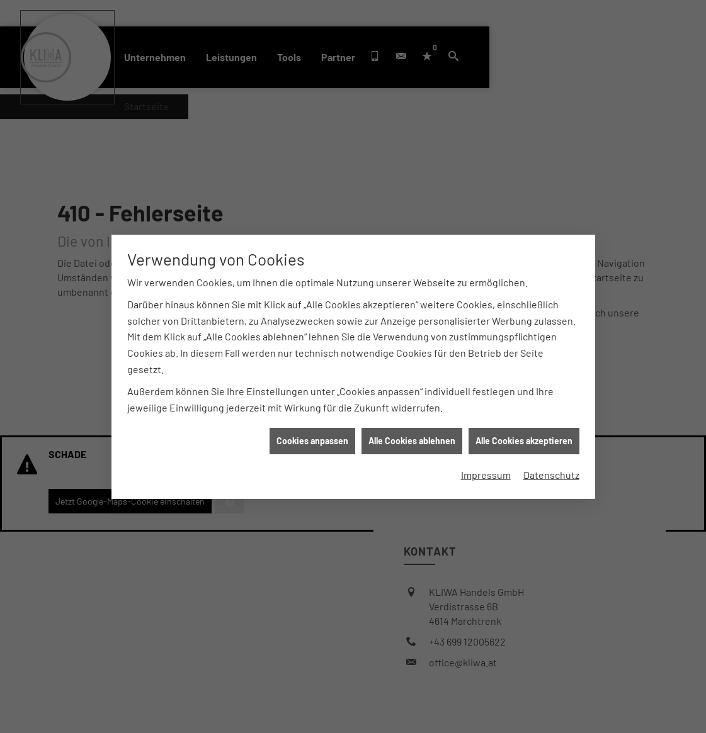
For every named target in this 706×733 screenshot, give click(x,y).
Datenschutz (551, 471)
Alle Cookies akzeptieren (523, 437)
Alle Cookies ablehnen (411, 437)
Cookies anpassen (312, 437)
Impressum (486, 471)
